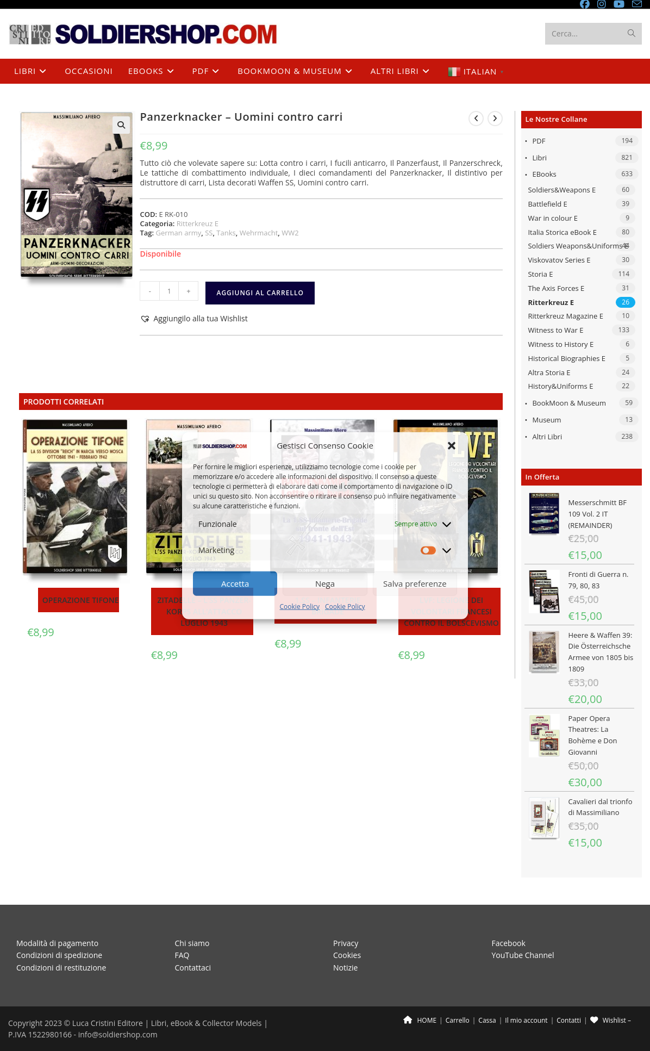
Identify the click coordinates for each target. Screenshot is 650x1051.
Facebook (509, 943)
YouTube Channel (523, 955)
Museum (546, 420)
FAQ (182, 955)
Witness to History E (560, 344)
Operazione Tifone (80, 600)
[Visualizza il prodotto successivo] (495, 118)
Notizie (345, 967)
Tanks (225, 233)
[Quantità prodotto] (169, 291)
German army (178, 233)
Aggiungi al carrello (259, 292)
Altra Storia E (549, 372)
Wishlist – (610, 1020)
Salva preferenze (414, 583)
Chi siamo (192, 943)
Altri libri (547, 436)
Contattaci (193, 967)
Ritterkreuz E (551, 302)
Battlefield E (547, 204)
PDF (538, 141)
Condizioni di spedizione (59, 955)
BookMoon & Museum (569, 403)
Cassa (487, 1020)
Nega (325, 583)
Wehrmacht (259, 233)
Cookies (347, 955)
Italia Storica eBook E (562, 232)
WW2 (290, 233)
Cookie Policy (300, 606)
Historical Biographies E (566, 358)
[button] (451, 445)
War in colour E (553, 218)
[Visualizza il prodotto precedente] (476, 118)
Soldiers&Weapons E (562, 190)
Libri (539, 158)
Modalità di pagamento (57, 943)
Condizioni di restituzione (61, 967)
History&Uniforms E (560, 386)
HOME (419, 1020)
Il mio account (526, 1020)
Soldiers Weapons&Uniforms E (578, 246)
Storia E (540, 274)
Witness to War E (555, 330)
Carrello (458, 1020)
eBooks (544, 174)
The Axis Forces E (556, 288)
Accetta (235, 583)
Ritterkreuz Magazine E (565, 316)
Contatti (569, 1020)
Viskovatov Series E (559, 260)
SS (208, 233)
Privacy (345, 943)
